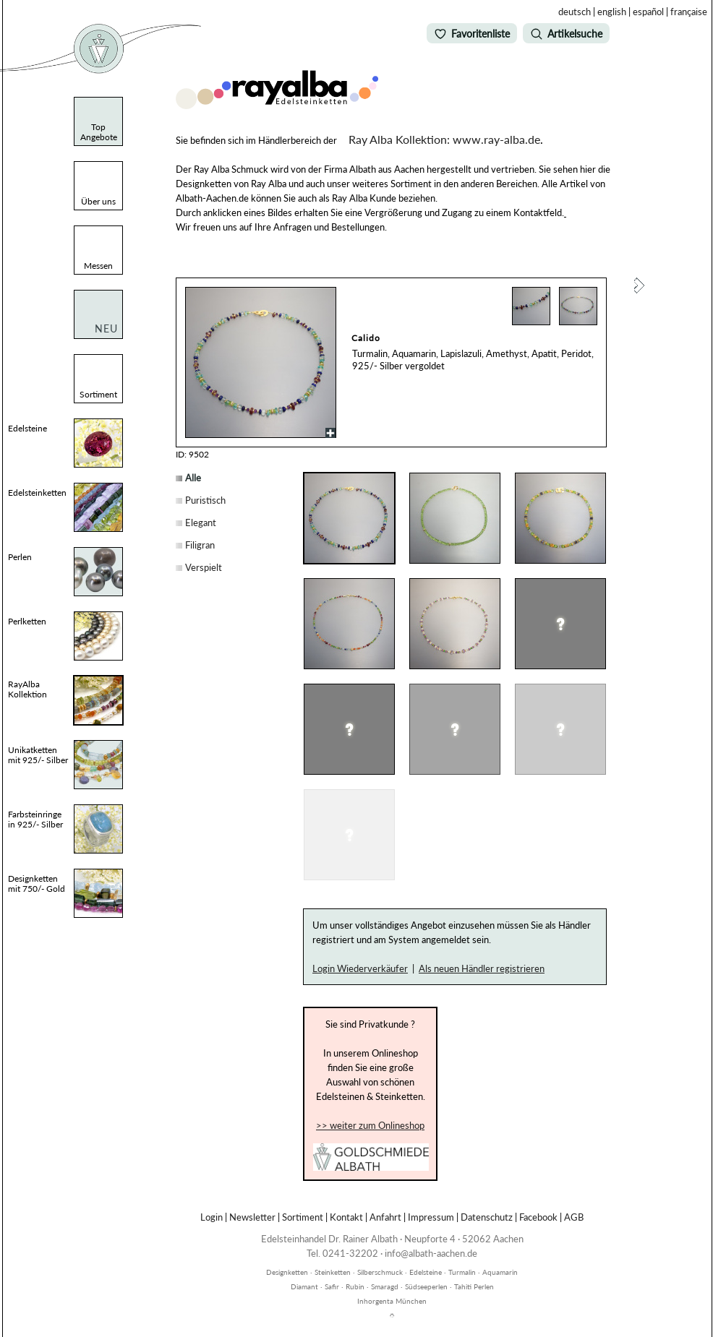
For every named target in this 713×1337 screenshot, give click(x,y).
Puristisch (205, 500)
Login (211, 1217)
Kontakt (346, 1217)
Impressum (431, 1217)
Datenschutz (487, 1217)
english (611, 11)
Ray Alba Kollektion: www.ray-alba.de (444, 139)
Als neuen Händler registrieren (482, 968)
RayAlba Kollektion (27, 689)
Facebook (538, 1217)
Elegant (200, 522)
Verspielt (203, 567)
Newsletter (252, 1217)
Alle (193, 477)
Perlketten (27, 621)
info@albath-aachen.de (431, 1253)
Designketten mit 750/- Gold (36, 883)
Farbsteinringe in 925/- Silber (35, 819)
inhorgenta (392, 1264)
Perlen (20, 556)
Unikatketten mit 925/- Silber (38, 754)
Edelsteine (27, 428)
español (648, 11)
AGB (574, 1217)
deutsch (574, 11)
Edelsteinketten (37, 492)
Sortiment (302, 1217)
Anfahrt (385, 1217)
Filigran (200, 545)
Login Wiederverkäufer (360, 968)
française (688, 11)
